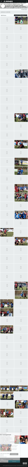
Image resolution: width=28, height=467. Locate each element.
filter (17, 15)
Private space (24, 9)
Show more (14, 454)
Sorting (23, 15)
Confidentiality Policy (5, 460)
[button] (3, 461)
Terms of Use (3, 459)
